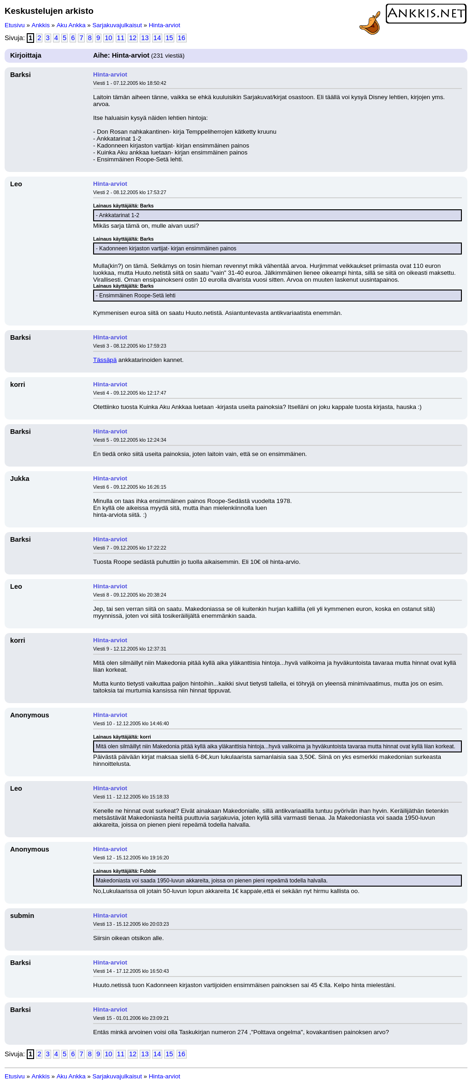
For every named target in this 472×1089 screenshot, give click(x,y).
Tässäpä (105, 359)
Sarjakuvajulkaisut (117, 25)
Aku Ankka (71, 25)
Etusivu (15, 25)
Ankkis (41, 25)
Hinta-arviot (164, 25)
